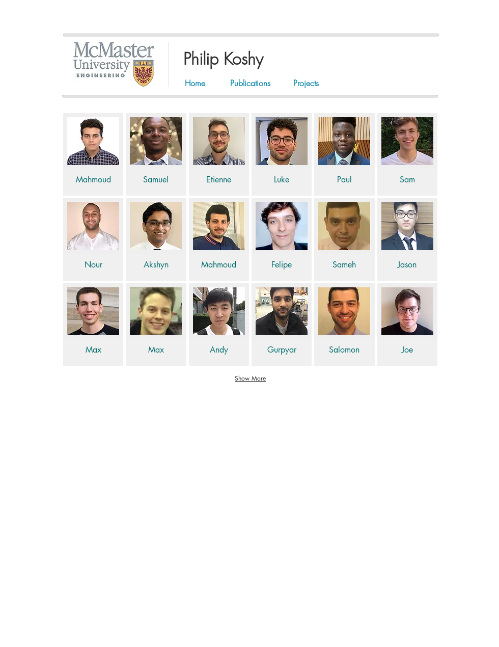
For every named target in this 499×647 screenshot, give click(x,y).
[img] (93, 154)
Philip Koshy (223, 59)
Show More (250, 378)
